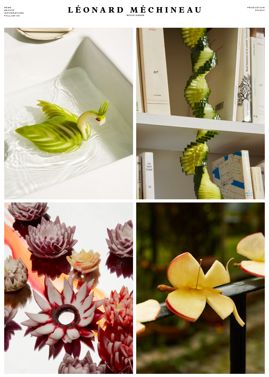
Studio (260, 10)
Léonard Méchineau (135, 10)
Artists (9, 10)
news (8, 7)
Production (256, 7)
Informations (14, 13)
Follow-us (12, 15)
